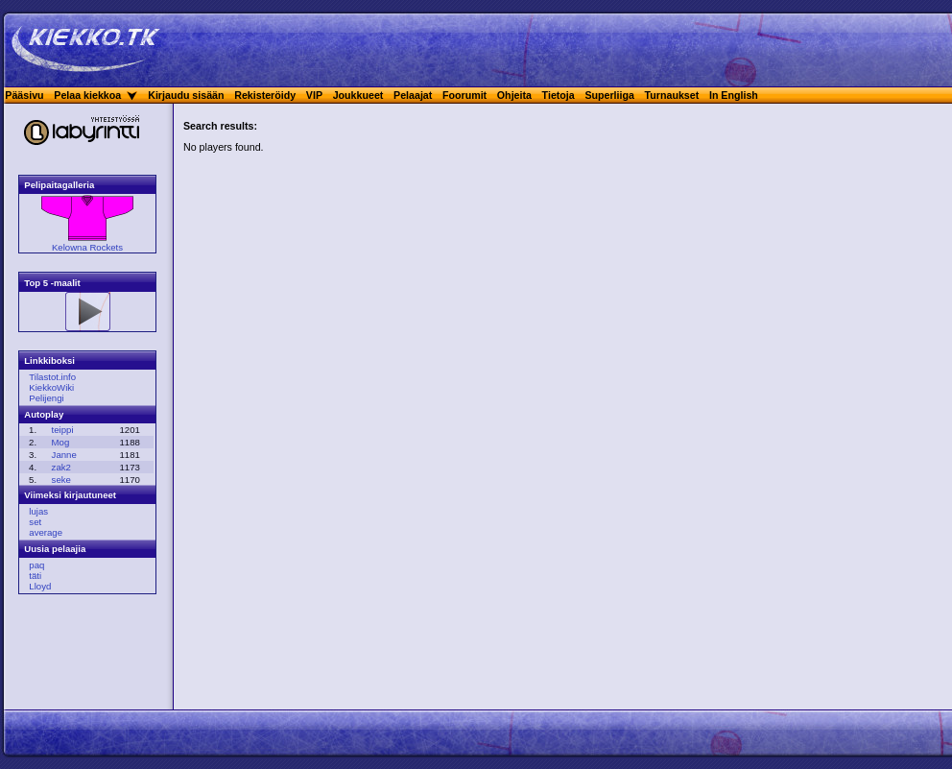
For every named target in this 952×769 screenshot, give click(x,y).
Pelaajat (412, 95)
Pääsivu (24, 95)
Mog (61, 442)
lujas (38, 511)
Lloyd (40, 586)
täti (35, 575)
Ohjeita (514, 95)
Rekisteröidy (265, 95)
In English (733, 95)
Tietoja (558, 95)
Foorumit (464, 95)
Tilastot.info (52, 377)
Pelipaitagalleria (59, 185)
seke (61, 479)
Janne (64, 454)
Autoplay (43, 414)
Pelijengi (46, 398)
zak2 (61, 467)
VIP (314, 95)
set (35, 522)
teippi (63, 429)
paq (36, 565)
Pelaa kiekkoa (87, 95)
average (45, 532)
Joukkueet (358, 95)
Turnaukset (672, 95)
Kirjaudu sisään (186, 95)
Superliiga (609, 95)
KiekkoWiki (51, 387)
